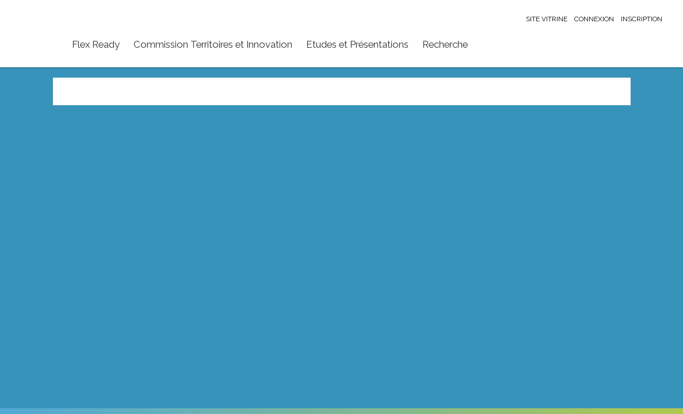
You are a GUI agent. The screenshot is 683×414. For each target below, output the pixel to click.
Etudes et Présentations (357, 44)
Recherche (445, 44)
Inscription (641, 19)
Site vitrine (546, 19)
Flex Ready (96, 44)
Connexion (594, 19)
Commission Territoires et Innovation (212, 44)
